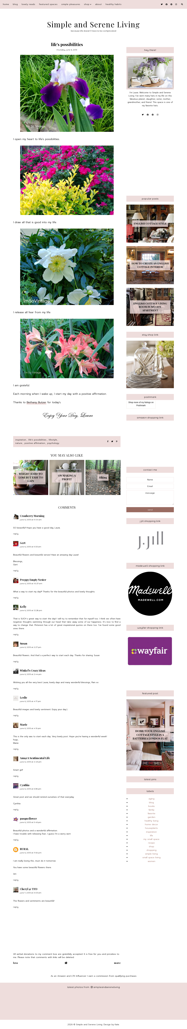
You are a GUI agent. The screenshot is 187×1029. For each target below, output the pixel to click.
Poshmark (141, 405)
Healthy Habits (114, 4)
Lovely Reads (28, 4)
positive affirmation (35, 443)
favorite (151, 813)
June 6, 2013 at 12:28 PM (31, 610)
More (117, 962)
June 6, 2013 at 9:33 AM (30, 547)
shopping (151, 850)
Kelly (23, 606)
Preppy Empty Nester (33, 580)
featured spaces (48, 4)
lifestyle (53, 439)
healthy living (151, 820)
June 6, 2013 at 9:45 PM (30, 822)
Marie (23, 724)
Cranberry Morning (32, 516)
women (151, 861)
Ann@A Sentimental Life (35, 758)
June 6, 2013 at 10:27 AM (31, 583)
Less (15, 962)
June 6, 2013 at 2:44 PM (31, 674)
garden (151, 817)
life (151, 835)
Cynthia (24, 785)
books (151, 806)
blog (15, 4)
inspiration (20, 439)
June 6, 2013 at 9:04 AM (31, 520)
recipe (151, 842)
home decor (151, 824)
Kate (117, 1024)
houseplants (151, 828)
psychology (53, 443)
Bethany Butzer (36, 402)
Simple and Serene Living (93, 24)
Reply (16, 534)
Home (6, 4)
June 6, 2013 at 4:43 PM (31, 762)
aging (151, 798)
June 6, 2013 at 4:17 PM (30, 701)
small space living (151, 857)
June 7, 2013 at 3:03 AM (30, 893)
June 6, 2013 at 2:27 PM (30, 647)
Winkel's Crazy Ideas (32, 670)
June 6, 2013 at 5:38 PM (30, 789)
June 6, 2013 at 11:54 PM (30, 853)
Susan (23, 643)
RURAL (24, 849)
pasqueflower (28, 818)
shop (86, 4)
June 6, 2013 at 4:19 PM (30, 728)
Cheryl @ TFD (28, 889)
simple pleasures (70, 4)
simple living (151, 853)
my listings (146, 402)
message (150, 497)
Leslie (23, 697)
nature (18, 443)
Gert (22, 543)
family (151, 809)
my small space (151, 839)
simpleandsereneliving (105, 987)
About (98, 4)
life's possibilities (37, 439)
